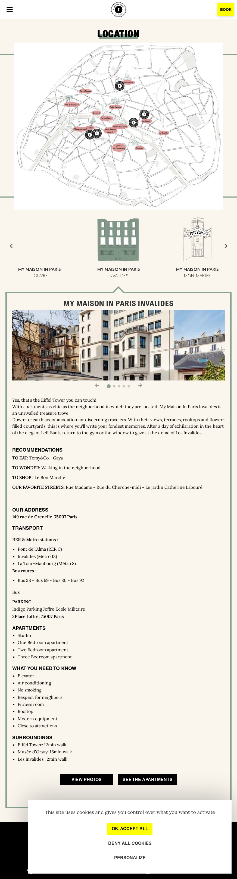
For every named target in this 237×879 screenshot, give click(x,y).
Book (226, 10)
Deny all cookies (130, 844)
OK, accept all (130, 829)
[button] (9, 9)
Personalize (130, 858)
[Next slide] (225, 246)
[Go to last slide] (11, 246)
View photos (86, 780)
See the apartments (148, 780)
